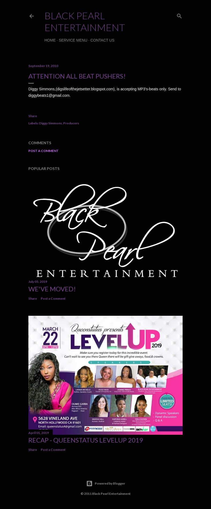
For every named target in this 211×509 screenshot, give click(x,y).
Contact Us (103, 40)
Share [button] (32, 116)
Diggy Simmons (50, 123)
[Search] (179, 15)
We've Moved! (52, 289)
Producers (71, 123)
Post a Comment (43, 151)
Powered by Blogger (105, 483)
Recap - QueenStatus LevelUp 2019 (85, 440)
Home (50, 40)
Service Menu (73, 40)
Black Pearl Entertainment (84, 21)
